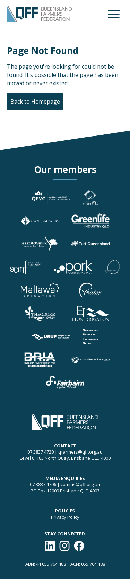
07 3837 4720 (40, 452)
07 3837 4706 (43, 484)
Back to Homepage (35, 101)
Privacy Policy (65, 517)
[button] (113, 14)
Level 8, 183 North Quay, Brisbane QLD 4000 (65, 458)
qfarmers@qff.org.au (80, 452)
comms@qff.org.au (80, 484)
